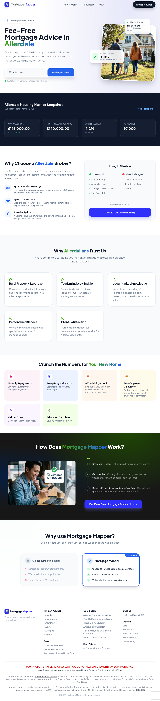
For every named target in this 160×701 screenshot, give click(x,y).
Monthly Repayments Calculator (98, 619)
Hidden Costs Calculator (94, 637)
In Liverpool (49, 630)
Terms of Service (130, 633)
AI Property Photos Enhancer (96, 648)
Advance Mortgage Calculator (97, 615)
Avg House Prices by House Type (59, 653)
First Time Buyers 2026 (133, 615)
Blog (125, 625)
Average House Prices (54, 649)
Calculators (88, 4)
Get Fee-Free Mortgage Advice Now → (113, 504)
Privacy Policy (129, 637)
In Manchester (50, 623)
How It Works (71, 4)
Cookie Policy (129, 641)
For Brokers (128, 629)
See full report (147, 109)
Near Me (48, 634)
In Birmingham (50, 619)
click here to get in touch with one (105, 679)
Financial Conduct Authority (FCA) (105, 670)
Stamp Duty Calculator (93, 623)
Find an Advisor (144, 4)
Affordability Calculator (94, 627)
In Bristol (48, 627)
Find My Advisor (61, 72)
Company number (132, 690)
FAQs (101, 4)
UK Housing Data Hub (54, 645)
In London (48, 615)
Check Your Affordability (120, 212)
